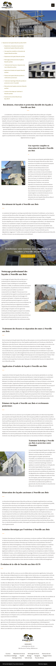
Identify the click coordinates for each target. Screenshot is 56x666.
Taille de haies (28, 656)
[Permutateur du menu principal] (53, 4)
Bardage (29, 654)
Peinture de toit (46, 652)
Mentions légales (42, 663)
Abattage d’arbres (17, 656)
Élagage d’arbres (47, 654)
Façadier (22, 654)
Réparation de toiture (19, 652)
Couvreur (8, 652)
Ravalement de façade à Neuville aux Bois (14, 55)
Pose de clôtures (39, 656)
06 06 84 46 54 (28, 643)
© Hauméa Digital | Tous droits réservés (13, 663)
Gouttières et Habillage (10, 654)
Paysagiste (37, 654)
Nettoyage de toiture (33, 652)
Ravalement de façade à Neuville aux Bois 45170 (14, 41)
